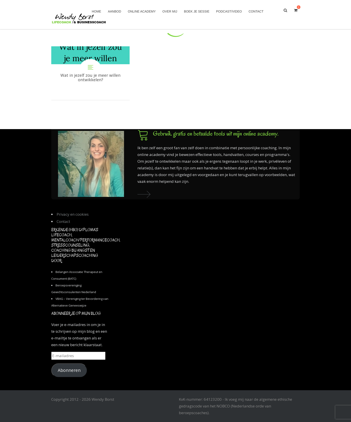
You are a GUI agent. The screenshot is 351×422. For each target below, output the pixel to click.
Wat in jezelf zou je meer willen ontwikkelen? (90, 73)
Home (96, 11)
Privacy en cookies (73, 214)
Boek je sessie (197, 11)
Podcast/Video (229, 11)
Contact (255, 11)
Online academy (142, 11)
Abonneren (69, 370)
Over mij (170, 11)
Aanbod (114, 11)
